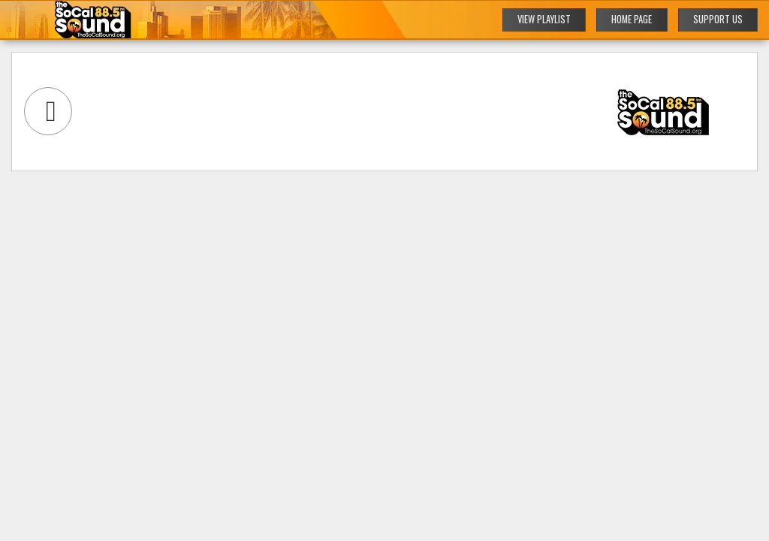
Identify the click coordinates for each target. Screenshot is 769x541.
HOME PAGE (631, 19)
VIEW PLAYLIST (544, 19)
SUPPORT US (718, 19)
